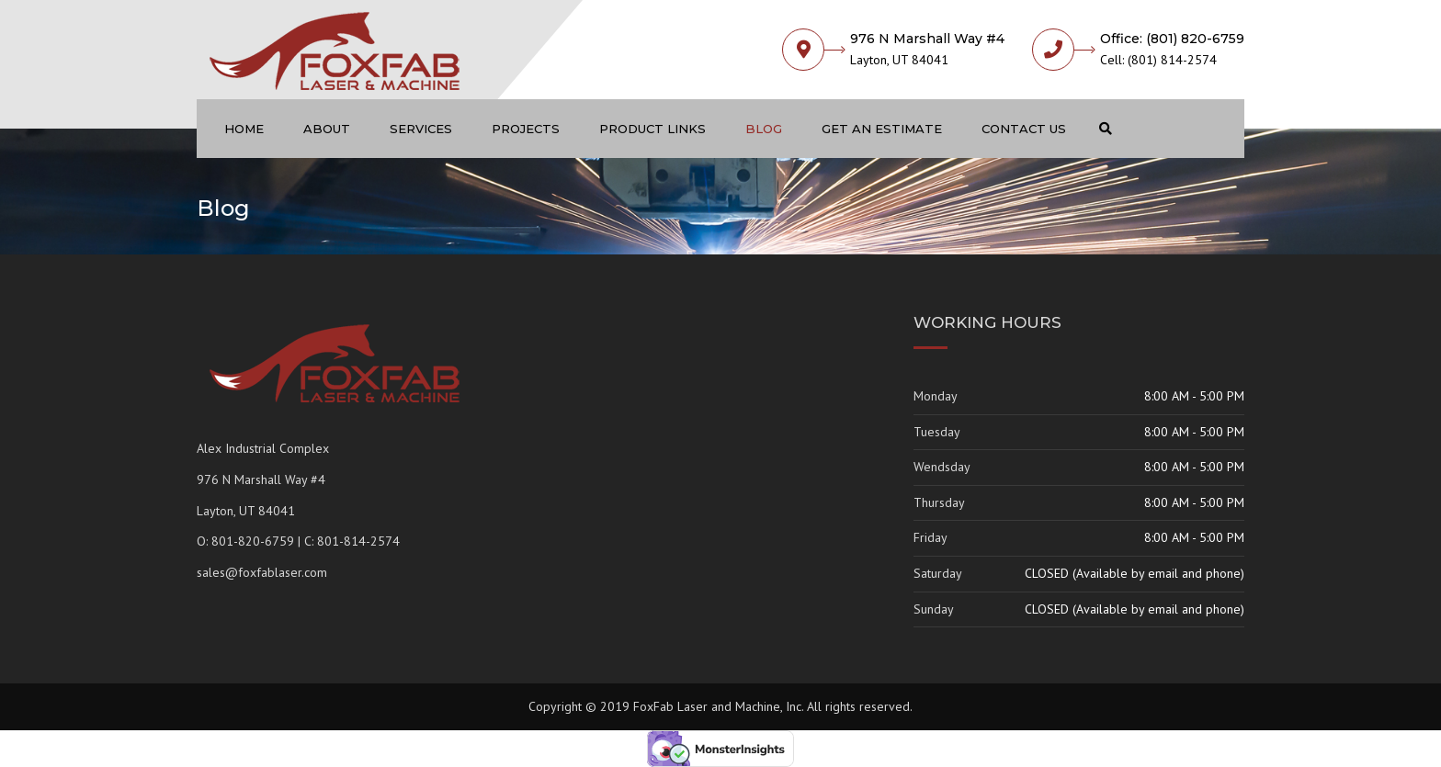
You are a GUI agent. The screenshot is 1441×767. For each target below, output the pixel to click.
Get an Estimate (882, 128)
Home (244, 128)
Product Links (652, 128)
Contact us (1023, 128)
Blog (763, 128)
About (326, 128)
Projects (526, 128)
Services (421, 128)
